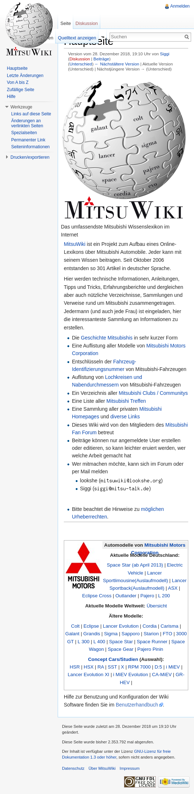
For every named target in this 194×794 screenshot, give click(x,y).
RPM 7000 (139, 667)
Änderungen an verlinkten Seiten (27, 123)
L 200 (164, 595)
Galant (72, 633)
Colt (75, 626)
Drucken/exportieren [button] (29, 157)
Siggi (164, 53)
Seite (65, 23)
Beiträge (101, 58)
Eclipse (91, 626)
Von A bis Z (17, 82)
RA (100, 667)
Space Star (121, 641)
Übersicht (157, 606)
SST (112, 667)
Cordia (149, 626)
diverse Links (125, 416)
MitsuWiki (74, 244)
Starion (151, 633)
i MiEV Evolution (130, 674)
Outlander (125, 595)
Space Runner (152, 641)
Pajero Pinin (150, 649)
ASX (173, 588)
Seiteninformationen (30, 146)
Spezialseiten (24, 132)
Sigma (111, 633)
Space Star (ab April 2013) (135, 565)
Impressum (130, 768)
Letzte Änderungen (25, 75)
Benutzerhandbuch (137, 705)
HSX (88, 667)
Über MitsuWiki (101, 768)
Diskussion (80, 58)
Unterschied (81, 63)
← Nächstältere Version (117, 63)
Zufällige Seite (20, 89)
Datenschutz (73, 768)
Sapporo (131, 633)
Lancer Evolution (120, 626)
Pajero (147, 595)
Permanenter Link (28, 139)
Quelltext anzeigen (77, 37)
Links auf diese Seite (31, 113)
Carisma (169, 626)
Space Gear (120, 649)
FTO (167, 633)
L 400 (99, 641)
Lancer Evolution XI (88, 674)
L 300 (83, 641)
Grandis (91, 633)
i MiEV (173, 667)
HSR (75, 667)
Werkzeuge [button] (21, 107)
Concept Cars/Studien (113, 659)
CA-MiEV (162, 674)
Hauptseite (17, 68)
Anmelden (180, 6)
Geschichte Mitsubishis (106, 338)
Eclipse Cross (96, 595)
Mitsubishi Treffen (126, 401)
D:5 (158, 667)
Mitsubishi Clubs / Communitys (153, 393)
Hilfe (11, 96)
